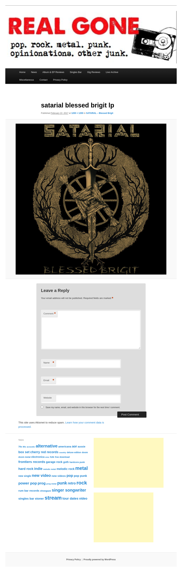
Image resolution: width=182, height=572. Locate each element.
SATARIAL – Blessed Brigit (99, 113)
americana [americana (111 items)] (64, 446)
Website (47, 397)
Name (48, 362)
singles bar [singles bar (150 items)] (26, 498)
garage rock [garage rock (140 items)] (54, 461)
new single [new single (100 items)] (24, 476)
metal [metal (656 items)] (81, 468)
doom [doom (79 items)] (85, 452)
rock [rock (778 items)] (81, 483)
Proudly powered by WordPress (100, 559)
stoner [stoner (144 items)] (39, 498)
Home (22, 72)
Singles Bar (76, 72)
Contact (43, 79)
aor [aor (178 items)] (74, 446)
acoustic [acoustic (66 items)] (31, 447)
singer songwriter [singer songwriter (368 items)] (69, 490)
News (34, 72)
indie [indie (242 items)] (38, 469)
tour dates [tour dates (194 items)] (70, 498)
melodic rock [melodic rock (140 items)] (65, 468)
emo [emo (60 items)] (47, 457)
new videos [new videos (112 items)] (59, 476)
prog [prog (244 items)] (42, 483)
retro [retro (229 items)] (72, 483)
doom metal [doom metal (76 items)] (24, 457)
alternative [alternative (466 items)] (47, 446)
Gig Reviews (93, 72)
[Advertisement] (129, 463)
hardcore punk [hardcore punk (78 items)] (77, 462)
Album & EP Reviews (53, 72)
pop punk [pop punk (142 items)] (80, 475)
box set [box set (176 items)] (24, 452)
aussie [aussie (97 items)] (81, 446)
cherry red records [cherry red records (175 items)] (44, 452)
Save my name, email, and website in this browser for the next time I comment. (83, 407)
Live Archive (112, 72)
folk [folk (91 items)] (52, 457)
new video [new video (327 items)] (41, 475)
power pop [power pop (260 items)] (27, 483)
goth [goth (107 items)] (66, 462)
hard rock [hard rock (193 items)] (25, 469)
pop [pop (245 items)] (69, 476)
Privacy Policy (60, 79)
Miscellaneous (26, 79)
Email (48, 380)
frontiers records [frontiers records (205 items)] (31, 462)
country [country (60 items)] (62, 452)
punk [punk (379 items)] (62, 483)
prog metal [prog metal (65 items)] (51, 484)
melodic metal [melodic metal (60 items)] (49, 469)
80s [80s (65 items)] (24, 447)
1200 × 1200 (77, 113)
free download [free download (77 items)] (62, 457)
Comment (49, 313)
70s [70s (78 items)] (20, 447)
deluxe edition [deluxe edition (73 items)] (74, 452)
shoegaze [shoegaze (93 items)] (45, 490)
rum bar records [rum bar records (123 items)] (28, 490)
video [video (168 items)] (83, 498)
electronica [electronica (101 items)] (38, 456)
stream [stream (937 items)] (53, 498)
